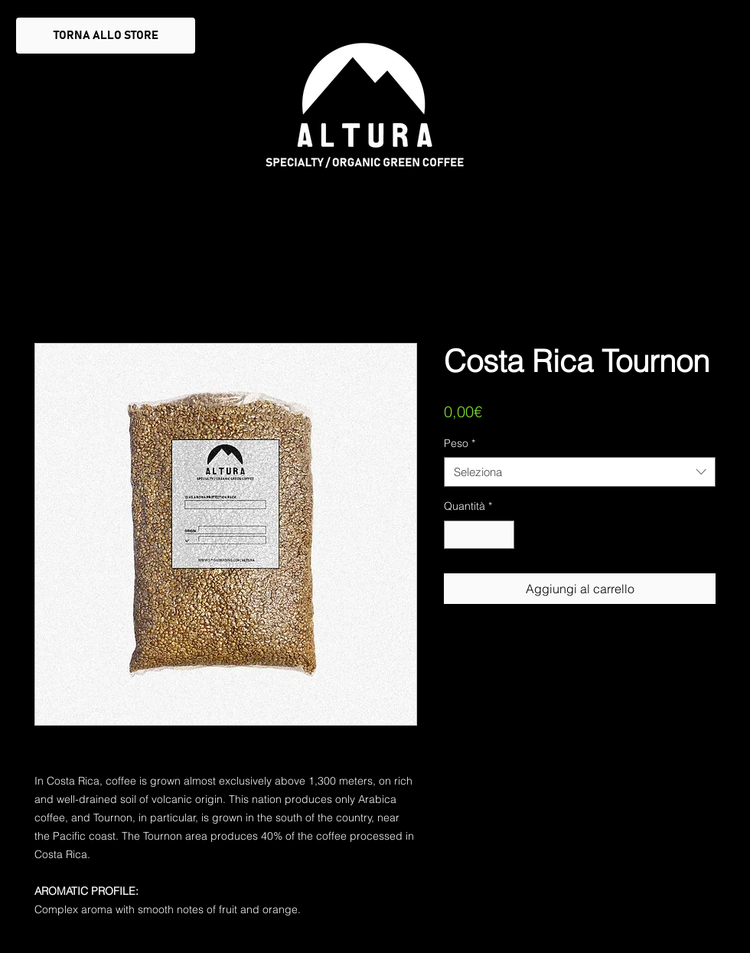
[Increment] (502, 534)
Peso (459, 443)
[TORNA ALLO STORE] (105, 36)
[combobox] (580, 472)
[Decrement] (455, 534)
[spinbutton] (479, 534)
